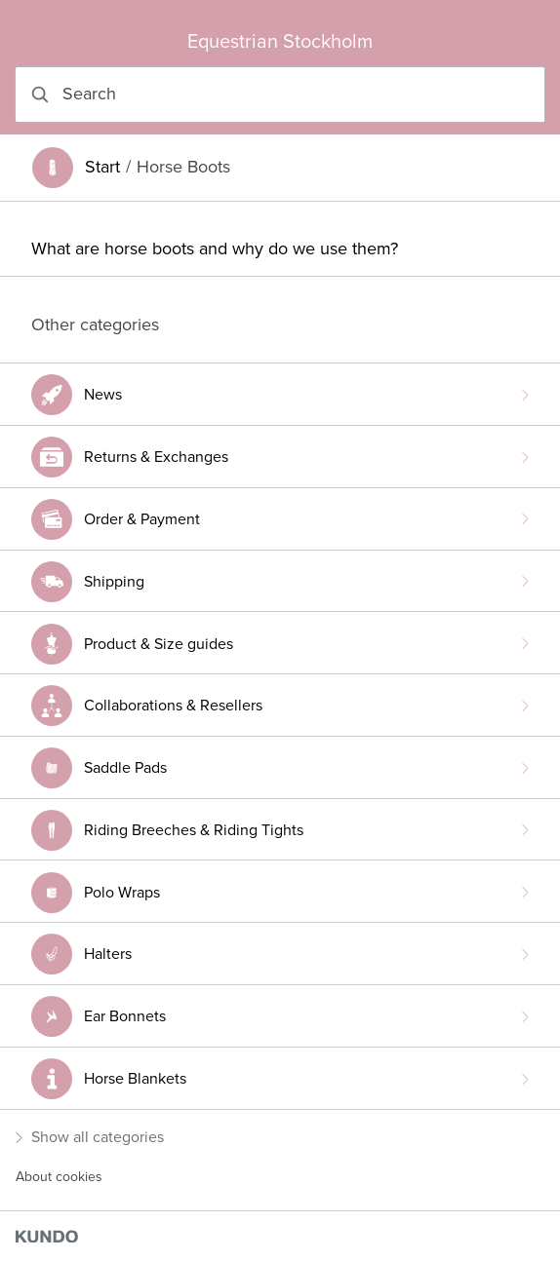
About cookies (59, 1176)
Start (102, 167)
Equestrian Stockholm (280, 42)
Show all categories (90, 1137)
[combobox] (280, 94)
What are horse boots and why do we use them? (214, 248)
